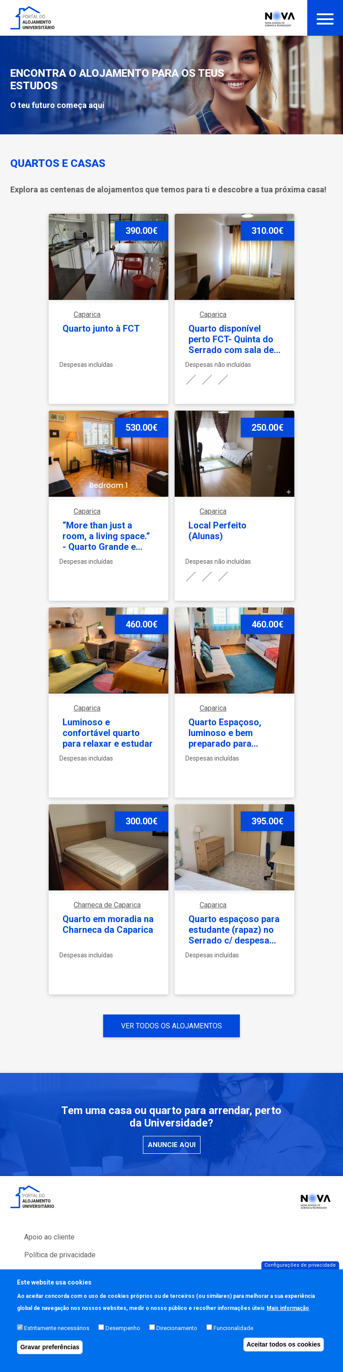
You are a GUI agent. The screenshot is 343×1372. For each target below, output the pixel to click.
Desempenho (122, 1337)
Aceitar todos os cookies (284, 1353)
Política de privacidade (60, 1255)
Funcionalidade (233, 1337)
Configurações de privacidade (300, 1274)
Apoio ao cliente (49, 1237)
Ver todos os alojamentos (171, 1026)
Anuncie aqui (172, 1145)
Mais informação (288, 1317)
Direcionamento (176, 1337)
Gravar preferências (49, 1356)
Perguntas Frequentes (59, 1272)
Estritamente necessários (56, 1337)
